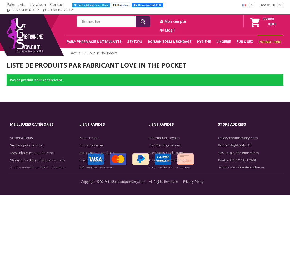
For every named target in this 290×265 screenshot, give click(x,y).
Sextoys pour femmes (27, 145)
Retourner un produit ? (96, 153)
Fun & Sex (18, 197)
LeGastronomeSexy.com (127, 258)
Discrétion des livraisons (98, 175)
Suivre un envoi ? (92, 160)
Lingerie (16, 182)
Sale (16, 205)
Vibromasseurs (21, 138)
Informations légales (164, 138)
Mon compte (224, 21)
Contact (57, 4)
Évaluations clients (163, 175)
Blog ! (218, 30)
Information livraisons (96, 167)
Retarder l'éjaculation (26, 190)
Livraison (38, 4)
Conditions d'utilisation (166, 153)
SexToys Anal (20, 175)
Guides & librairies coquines (170, 167)
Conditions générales (165, 145)
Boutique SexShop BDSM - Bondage (38, 167)
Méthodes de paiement (97, 182)
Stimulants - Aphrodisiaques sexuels (37, 160)
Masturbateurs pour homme (32, 153)
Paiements (16, 4)
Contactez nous (91, 145)
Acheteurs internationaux (168, 160)
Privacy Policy (193, 258)
